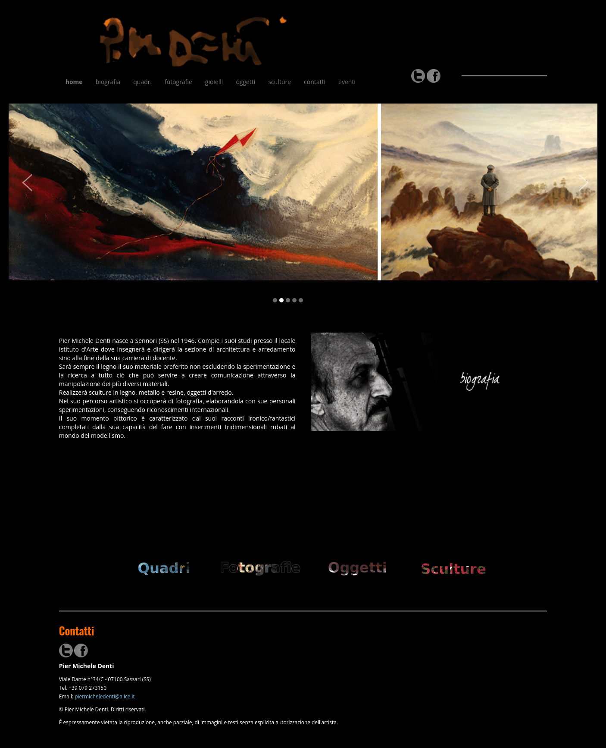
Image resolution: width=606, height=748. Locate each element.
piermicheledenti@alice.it (105, 696)
